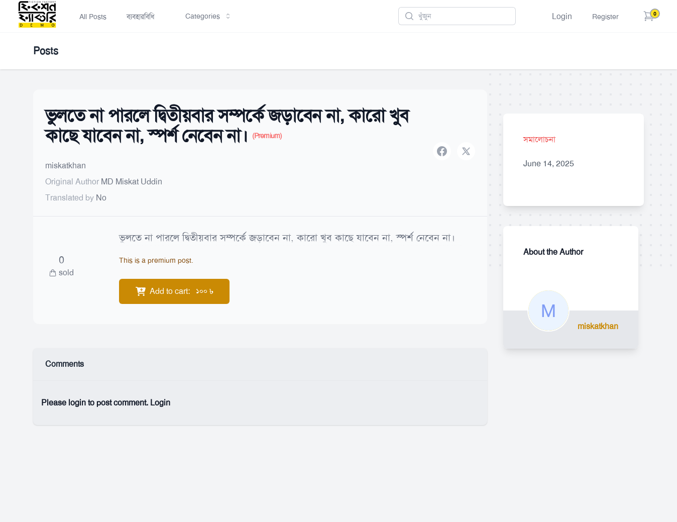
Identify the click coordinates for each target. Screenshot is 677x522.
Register (605, 16)
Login (562, 16)
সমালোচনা (539, 139)
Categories (208, 16)
